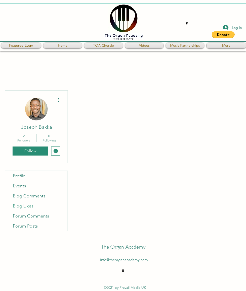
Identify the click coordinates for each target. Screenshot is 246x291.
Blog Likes (23, 206)
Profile (19, 176)
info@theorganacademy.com (124, 259)
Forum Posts (25, 226)
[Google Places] (187, 23)
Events (19, 186)
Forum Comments (31, 216)
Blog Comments (29, 196)
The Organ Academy (123, 247)
